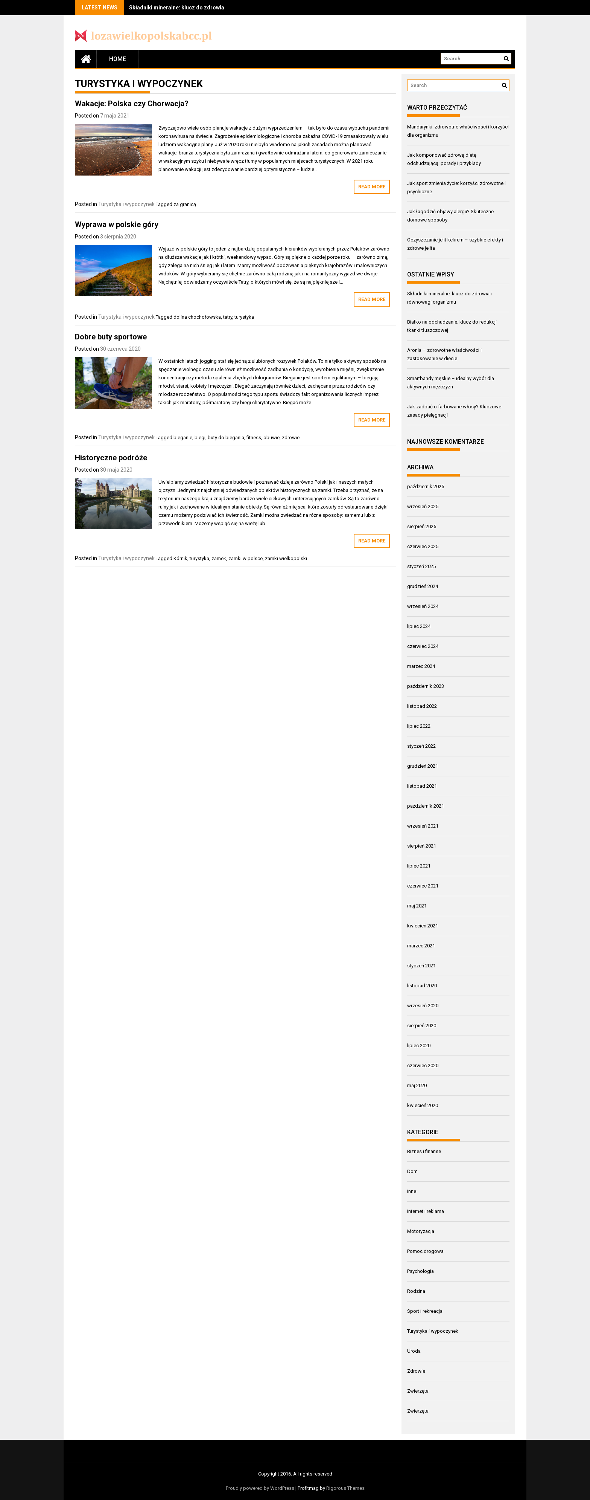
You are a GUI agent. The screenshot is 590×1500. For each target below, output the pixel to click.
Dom (412, 1171)
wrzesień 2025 (422, 506)
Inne (411, 1191)
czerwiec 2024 (422, 646)
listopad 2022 (422, 706)
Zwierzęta (418, 1391)
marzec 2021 (421, 946)
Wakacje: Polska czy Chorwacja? (132, 103)
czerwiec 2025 (422, 546)
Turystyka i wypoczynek (126, 204)
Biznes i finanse (424, 1151)
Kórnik (180, 558)
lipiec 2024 (418, 626)
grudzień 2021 (422, 766)
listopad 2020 (422, 985)
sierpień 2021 (421, 846)
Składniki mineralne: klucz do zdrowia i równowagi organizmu (206, 8)
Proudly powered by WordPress (260, 1488)
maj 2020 (417, 1085)
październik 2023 (425, 686)
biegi (200, 437)
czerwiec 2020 (422, 1065)
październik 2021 (425, 806)
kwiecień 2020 (422, 1105)
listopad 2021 (422, 786)
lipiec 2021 (418, 866)
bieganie (182, 437)
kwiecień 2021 (422, 926)
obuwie (271, 437)
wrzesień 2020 (422, 1005)
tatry (227, 317)
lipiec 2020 (418, 1045)
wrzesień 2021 (422, 826)
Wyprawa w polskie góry (116, 224)
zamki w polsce (245, 558)
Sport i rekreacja (424, 1311)
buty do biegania (226, 437)
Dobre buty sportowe (111, 336)
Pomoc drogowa (425, 1251)
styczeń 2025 (421, 566)
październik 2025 (425, 486)
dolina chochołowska (197, 317)
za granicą (184, 204)
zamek (218, 558)
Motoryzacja (420, 1231)
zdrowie (291, 437)
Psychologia (420, 1271)
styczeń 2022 (421, 746)
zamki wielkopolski (286, 558)
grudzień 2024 (422, 586)
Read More (371, 186)
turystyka (244, 317)
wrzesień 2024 (422, 606)
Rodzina (416, 1291)
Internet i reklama (425, 1211)
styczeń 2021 (421, 965)
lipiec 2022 (418, 726)
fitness (253, 437)
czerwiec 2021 (422, 886)
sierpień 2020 (421, 1025)
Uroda (414, 1351)
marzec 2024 (421, 666)
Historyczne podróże (111, 457)
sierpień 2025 (421, 526)
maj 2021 (417, 906)
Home (117, 59)
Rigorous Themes (345, 1488)
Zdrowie (416, 1371)
